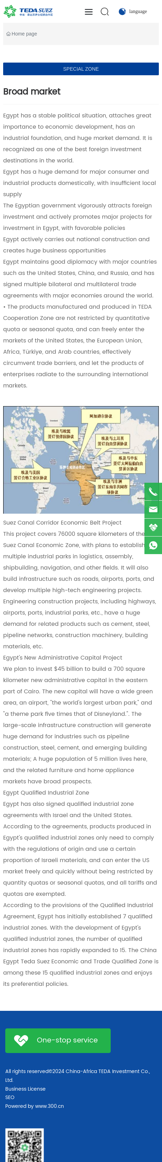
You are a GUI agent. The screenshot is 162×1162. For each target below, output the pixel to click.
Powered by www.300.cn (34, 1106)
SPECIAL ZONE (81, 69)
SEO (9, 1097)
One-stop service (67, 1040)
